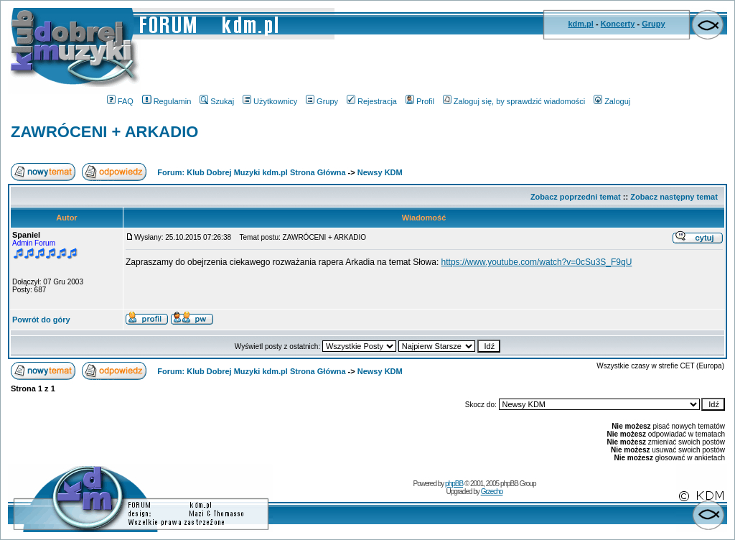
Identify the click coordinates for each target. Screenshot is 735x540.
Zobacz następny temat (674, 196)
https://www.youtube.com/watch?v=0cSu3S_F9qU (536, 262)
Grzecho (492, 491)
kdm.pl (580, 23)
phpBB (454, 484)
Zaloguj (612, 101)
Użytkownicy (270, 101)
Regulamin (167, 101)
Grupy (653, 23)
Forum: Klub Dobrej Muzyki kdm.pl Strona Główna (251, 172)
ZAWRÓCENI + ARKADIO (104, 132)
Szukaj (217, 101)
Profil (420, 101)
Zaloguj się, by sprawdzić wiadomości (514, 101)
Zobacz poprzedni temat (575, 196)
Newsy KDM (380, 172)
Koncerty (618, 23)
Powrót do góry (41, 319)
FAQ (120, 101)
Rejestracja (372, 101)
